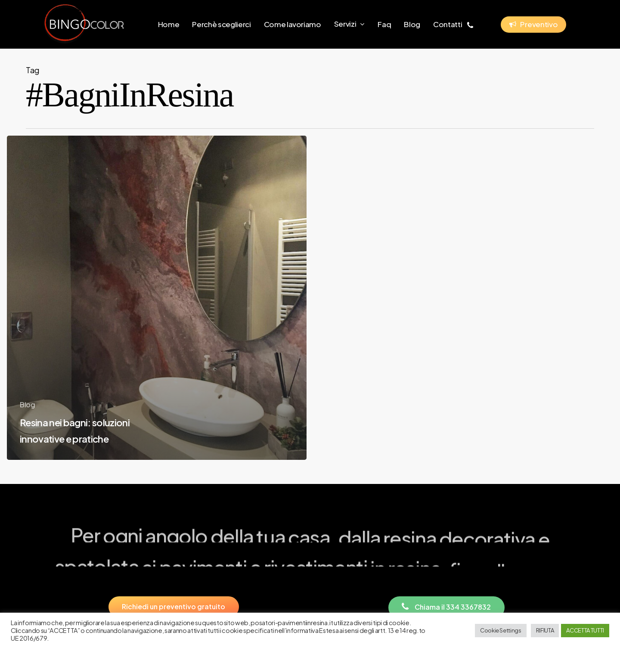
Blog (27, 404)
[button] (173, 607)
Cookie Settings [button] (500, 630)
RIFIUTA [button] (545, 630)
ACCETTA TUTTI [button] (585, 630)
